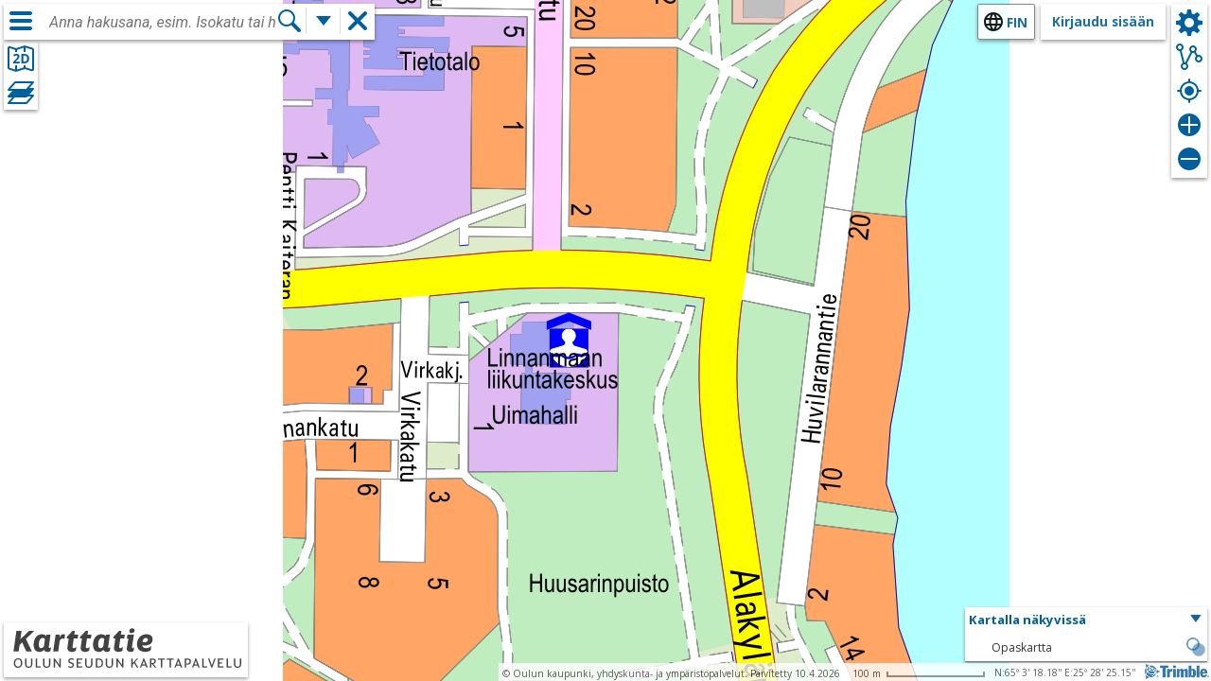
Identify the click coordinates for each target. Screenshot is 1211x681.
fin (1017, 22)
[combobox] (162, 22)
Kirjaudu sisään (1103, 21)
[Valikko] (21, 21)
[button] (1086, 620)
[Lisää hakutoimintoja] (323, 21)
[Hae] (289, 21)
